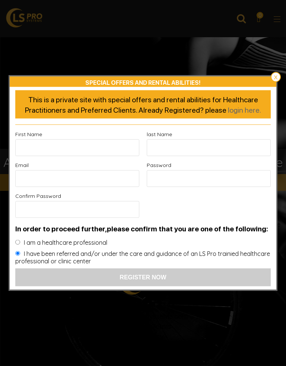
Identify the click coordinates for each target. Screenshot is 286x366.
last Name (159, 134)
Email (22, 165)
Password (159, 165)
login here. (244, 110)
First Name (28, 134)
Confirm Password (38, 196)
